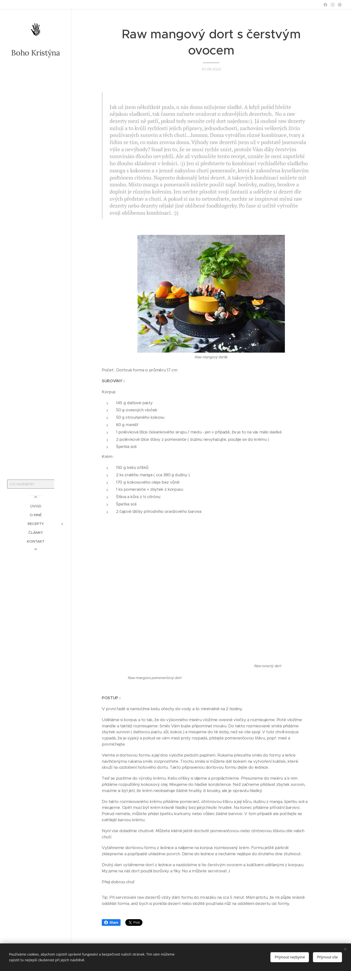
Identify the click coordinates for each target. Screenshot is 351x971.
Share (111, 922)
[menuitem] (35, 506)
